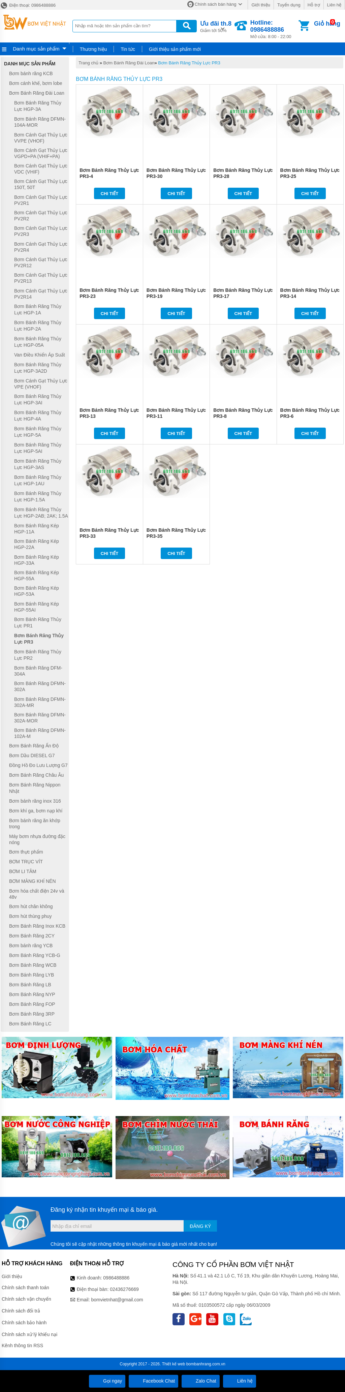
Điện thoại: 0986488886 (28, 5)
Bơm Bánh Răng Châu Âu (36, 775)
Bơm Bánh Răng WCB (33, 965)
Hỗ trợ (314, 4)
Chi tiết (110, 193)
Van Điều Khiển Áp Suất (39, 355)
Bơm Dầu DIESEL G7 (32, 755)
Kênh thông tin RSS (22, 1345)
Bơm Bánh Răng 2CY (32, 935)
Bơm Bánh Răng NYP (32, 994)
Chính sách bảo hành (24, 1322)
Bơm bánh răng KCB (31, 73)
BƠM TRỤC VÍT (26, 861)
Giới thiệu (260, 4)
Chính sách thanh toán (25, 1287)
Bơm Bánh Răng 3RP (32, 1014)
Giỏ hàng (327, 23)
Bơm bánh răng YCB (31, 945)
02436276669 (124, 1289)
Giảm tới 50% (215, 26)
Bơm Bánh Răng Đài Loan (129, 62)
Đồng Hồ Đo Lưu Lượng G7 (38, 765)
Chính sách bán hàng (216, 4)
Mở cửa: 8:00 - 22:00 (273, 29)
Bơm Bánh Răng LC (30, 1023)
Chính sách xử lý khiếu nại (29, 1334)
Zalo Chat (200, 1381)
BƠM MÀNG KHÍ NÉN (32, 881)
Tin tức (128, 49)
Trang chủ (88, 62)
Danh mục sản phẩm (36, 49)
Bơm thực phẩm (26, 852)
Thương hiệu (93, 49)
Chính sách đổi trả (21, 1310)
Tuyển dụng (289, 4)
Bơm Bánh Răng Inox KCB (37, 926)
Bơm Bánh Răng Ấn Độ (34, 745)
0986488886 (116, 1277)
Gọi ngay (107, 1381)
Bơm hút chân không (31, 906)
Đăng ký (200, 1226)
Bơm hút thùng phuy (30, 916)
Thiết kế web (173, 1364)
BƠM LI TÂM (22, 871)
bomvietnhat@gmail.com (117, 1299)
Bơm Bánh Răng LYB (31, 975)
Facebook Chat (153, 1381)
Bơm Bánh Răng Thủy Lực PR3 (189, 62)
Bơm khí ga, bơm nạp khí (35, 810)
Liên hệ (334, 4)
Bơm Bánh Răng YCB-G (34, 955)
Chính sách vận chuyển (26, 1299)
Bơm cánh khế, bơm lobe (35, 83)
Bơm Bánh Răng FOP (32, 1004)
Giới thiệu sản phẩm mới (175, 49)
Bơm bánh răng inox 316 (35, 801)
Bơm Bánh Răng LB (30, 984)
